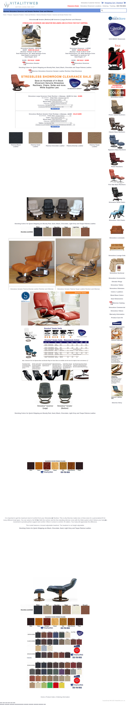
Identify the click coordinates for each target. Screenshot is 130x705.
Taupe (78, 67)
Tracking (112, 6)
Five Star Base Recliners (117, 183)
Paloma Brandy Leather (75, 146)
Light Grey (72, 223)
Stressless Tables (117, 285)
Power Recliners (117, 165)
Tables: (41, 123)
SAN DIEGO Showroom (117, 39)
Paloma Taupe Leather (95, 145)
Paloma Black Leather (16, 145)
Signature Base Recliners (117, 149)
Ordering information (63, 697)
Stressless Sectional (117, 272)
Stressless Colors (117, 97)
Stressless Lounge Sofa (117, 254)
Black (62, 67)
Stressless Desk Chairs (117, 201)
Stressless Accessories (117, 278)
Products (10, 14)
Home (43, 697)
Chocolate (68, 67)
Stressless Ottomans (117, 288)
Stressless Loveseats (116, 237)
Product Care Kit (117, 318)
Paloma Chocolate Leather (55, 146)
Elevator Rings (117, 281)
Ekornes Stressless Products (44, 14)
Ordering (105, 6)
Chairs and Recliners (30, 14)
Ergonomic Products (18, 14)
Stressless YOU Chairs (117, 219)
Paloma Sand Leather (35, 145)
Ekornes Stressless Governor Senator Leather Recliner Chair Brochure (55, 71)
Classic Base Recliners (117, 131)
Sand (57, 67)
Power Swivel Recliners (117, 115)
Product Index (50, 697)
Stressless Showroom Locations (90, 6)
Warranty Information (117, 314)
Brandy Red (51, 67)
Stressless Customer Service (90, 3)
